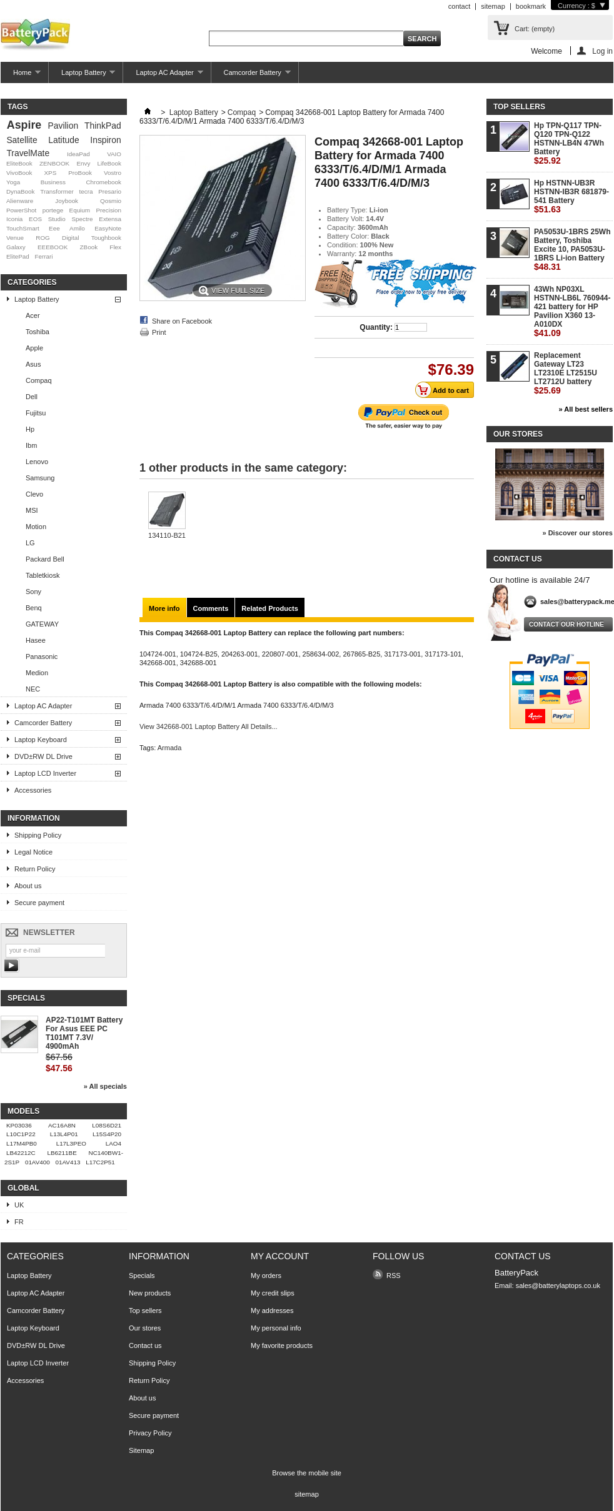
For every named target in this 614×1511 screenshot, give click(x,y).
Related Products (269, 608)
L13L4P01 (64, 1134)
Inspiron (105, 140)
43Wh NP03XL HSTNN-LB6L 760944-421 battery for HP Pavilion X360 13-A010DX (572, 311)
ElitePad (17, 256)
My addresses (272, 1310)
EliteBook (19, 163)
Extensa (110, 219)
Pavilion (63, 126)
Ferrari (43, 256)
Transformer (56, 191)
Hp (30, 429)
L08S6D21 (106, 1125)
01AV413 (68, 1162)
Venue (15, 237)
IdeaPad (78, 154)
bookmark (531, 6)
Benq (34, 608)
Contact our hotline (566, 624)
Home (21, 76)
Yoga (13, 182)
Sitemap (141, 1450)
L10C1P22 (21, 1134)
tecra (86, 191)
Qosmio (110, 200)
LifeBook (109, 163)
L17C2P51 (100, 1162)
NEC (33, 689)
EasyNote (107, 228)
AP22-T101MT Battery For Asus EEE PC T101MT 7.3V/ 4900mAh (84, 1033)
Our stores (518, 434)
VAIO (114, 154)
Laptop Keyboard (40, 739)
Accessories (32, 790)
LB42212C (21, 1152)
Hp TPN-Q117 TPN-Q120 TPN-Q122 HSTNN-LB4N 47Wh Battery (569, 143)
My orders (266, 1275)
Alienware (19, 200)
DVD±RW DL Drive (43, 756)
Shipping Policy (37, 835)
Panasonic (42, 656)
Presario (109, 191)
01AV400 (37, 1162)
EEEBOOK (53, 247)
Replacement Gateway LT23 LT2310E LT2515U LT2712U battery (565, 373)
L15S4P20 (107, 1134)
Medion (37, 672)
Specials (26, 998)
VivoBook (19, 172)
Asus (33, 364)
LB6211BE (62, 1152)
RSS (393, 1275)
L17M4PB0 (21, 1143)
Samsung (40, 478)
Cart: (535, 28)
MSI (32, 510)
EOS (35, 219)
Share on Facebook (182, 321)
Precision (108, 210)
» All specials (105, 1086)
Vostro (112, 172)
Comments (211, 608)
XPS (50, 172)
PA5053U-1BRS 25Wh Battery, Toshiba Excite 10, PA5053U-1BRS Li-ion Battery (572, 249)
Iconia (14, 219)
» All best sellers (586, 409)
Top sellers (519, 106)
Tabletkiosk (42, 575)
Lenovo (37, 461)
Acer (33, 315)
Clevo (34, 494)
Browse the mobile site (306, 1473)
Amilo (77, 228)
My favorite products (282, 1345)
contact (459, 6)
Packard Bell (45, 559)
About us (27, 885)
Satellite (21, 140)
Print (159, 332)
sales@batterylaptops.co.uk (558, 1285)
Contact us (145, 1345)
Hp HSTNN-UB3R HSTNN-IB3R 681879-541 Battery (571, 196)
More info (164, 608)
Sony (33, 591)
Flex (115, 247)
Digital (70, 237)
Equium (79, 210)
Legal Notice (33, 852)
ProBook (80, 172)
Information (34, 818)
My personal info (276, 1328)
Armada (170, 747)
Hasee (36, 640)
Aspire (24, 125)
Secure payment (39, 902)
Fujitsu (36, 413)
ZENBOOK (54, 163)
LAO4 (113, 1143)
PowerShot (21, 210)
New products (150, 1293)
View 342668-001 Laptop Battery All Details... (208, 726)
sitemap (493, 6)
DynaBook (20, 191)
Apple (34, 348)
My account (280, 1256)
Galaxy (16, 247)
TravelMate (27, 153)
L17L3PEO (71, 1143)
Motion (36, 526)
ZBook (89, 247)
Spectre (82, 219)
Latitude (63, 140)
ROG (43, 237)
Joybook (66, 200)
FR (19, 1222)
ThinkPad (102, 126)
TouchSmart (22, 228)
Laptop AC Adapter (163, 76)
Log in (602, 51)
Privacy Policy (150, 1433)
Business (53, 182)
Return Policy (34, 869)
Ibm (31, 445)
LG (30, 543)
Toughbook (106, 237)
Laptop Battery (82, 76)
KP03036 (19, 1125)
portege (53, 210)
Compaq (39, 380)
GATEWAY (42, 624)
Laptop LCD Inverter (45, 773)
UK (19, 1205)
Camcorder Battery (251, 76)
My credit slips (272, 1293)
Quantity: (376, 327)
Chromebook (103, 182)
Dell (32, 396)
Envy (83, 163)
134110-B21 (167, 535)
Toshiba (37, 331)
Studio (57, 219)
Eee (54, 228)
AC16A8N (62, 1125)
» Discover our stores (578, 533)
